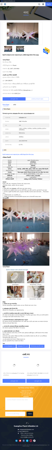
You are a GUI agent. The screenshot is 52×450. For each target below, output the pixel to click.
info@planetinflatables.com (8, 1)
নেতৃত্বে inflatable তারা (9, 346)
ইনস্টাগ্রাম (31, 441)
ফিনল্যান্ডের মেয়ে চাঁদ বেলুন (37, 346)
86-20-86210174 (46, 1)
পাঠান (30, 414)
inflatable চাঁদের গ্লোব (23, 346)
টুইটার (27, 441)
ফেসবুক (23, 441)
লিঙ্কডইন (16, 441)
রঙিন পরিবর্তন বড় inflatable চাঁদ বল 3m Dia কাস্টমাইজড (13, 374)
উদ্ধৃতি (49, 4)
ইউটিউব (20, 441)
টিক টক (34, 441)
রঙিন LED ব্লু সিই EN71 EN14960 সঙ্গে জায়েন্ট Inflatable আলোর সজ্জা (37, 374)
